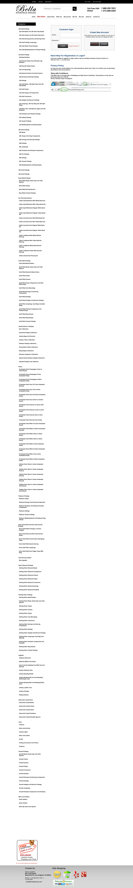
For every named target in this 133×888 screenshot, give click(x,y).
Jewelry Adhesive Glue (26, 670)
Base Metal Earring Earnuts (27, 189)
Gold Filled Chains (24, 275)
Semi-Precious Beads (24, 557)
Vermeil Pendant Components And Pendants (32, 791)
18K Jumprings (23, 147)
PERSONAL (94, 44)
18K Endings (23, 143)
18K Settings (23, 157)
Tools (20, 722)
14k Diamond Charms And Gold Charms (31, 73)
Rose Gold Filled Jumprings (27, 547)
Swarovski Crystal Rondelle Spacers (30, 717)
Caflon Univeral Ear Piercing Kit (28, 255)
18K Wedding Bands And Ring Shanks (30, 165)
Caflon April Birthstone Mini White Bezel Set (32, 200)
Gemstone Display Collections (28, 332)
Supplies (21, 655)
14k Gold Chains (24, 89)
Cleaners (21, 724)
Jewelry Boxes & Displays (26, 326)
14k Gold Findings (23, 54)
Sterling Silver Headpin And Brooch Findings (32, 633)
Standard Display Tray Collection (28, 361)
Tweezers (22, 746)
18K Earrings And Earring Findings (29, 139)
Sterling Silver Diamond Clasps (28, 579)
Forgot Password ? (74, 46)
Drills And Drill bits (24, 728)
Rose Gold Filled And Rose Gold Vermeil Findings (30, 525)
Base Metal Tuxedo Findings (27, 193)
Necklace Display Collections (27, 343)
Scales (21, 739)
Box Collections (23, 329)
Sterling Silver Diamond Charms (28, 575)
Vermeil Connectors (25, 770)
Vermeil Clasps (23, 766)
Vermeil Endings (24, 781)
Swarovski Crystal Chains (26, 706)
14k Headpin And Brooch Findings (29, 100)
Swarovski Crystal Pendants (27, 713)
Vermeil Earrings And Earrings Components (32, 777)
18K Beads (22, 132)
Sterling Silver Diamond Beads (28, 568)
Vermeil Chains (23, 759)
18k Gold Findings (23, 130)
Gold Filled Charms (24, 279)
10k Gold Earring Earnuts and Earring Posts (32, 39)
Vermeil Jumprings (24, 788)
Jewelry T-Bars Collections (27, 340)
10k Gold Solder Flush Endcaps (28, 46)
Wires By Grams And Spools (27, 806)
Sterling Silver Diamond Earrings (28, 586)
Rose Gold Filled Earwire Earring (28, 544)
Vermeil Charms (23, 762)
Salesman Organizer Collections (28, 354)
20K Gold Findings (24, 170)
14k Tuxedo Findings (25, 121)
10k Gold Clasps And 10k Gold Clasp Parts (31, 35)
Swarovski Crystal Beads (26, 702)
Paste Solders (23, 799)
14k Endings (22, 80)
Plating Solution (23, 695)
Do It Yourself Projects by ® (26, 863)
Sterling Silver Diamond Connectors (29, 582)
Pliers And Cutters (24, 735)
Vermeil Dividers (24, 773)
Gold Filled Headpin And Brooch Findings (31, 300)
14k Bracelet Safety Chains (27, 66)
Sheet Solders (23, 803)
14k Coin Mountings (25, 69)
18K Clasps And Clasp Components (29, 136)
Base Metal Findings (24, 178)
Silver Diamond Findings (25, 565)
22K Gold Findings (24, 174)
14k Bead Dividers (24, 57)
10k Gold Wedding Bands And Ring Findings (32, 49)
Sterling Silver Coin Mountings (28, 617)
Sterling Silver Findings (25, 595)
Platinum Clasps (24, 498)
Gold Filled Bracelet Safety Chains (29, 272)
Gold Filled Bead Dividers (26, 263)
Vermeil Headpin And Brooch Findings (30, 784)
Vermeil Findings (23, 751)
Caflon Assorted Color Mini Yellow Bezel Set (32, 221)
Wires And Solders (24, 797)
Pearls (20, 366)
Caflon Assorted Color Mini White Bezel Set (32, 218)
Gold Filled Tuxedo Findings (27, 321)
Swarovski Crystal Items (25, 700)
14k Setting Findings (25, 117)
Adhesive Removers (25, 658)
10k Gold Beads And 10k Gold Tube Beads (31, 31)
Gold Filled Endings (25, 296)
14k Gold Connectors (25, 96)
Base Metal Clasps (24, 186)
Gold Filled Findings (24, 261)
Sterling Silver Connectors (27, 620)
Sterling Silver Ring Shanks (27, 646)
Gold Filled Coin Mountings (27, 288)
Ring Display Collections (26, 350)
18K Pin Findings (24, 154)
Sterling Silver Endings (26, 629)
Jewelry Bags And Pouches (27, 336)
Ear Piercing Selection (25, 198)
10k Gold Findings (23, 29)
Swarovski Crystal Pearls (26, 710)
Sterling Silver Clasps (25, 613)
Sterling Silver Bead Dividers (27, 597)
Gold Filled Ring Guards (26, 314)
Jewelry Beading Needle (26, 674)
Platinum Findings (23, 496)
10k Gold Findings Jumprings (28, 42)
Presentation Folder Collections (28, 347)
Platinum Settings (24, 511)
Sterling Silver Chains (25, 606)
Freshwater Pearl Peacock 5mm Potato (30, 420)
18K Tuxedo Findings (25, 161)
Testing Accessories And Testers (28, 743)
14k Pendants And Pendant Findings (30, 114)
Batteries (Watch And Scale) (27, 661)
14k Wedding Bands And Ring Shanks (30, 124)
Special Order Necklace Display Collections (32, 358)
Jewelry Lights (23, 732)
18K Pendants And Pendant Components (31, 150)
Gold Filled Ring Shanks (26, 317)
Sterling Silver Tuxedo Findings (28, 650)
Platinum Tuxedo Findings (26, 514)
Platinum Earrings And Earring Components (32, 502)
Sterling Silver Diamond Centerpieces (30, 571)
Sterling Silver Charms (25, 609)
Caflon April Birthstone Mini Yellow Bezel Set (32, 204)
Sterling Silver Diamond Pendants (29, 589)
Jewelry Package (24, 691)
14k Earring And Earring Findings (29, 77)
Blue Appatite (23, 560)
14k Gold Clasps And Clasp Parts (29, 93)
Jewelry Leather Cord (25, 687)
